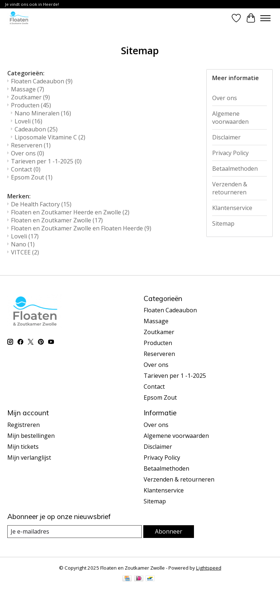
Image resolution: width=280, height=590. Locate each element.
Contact (25, 169)
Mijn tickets (23, 447)
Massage (27, 89)
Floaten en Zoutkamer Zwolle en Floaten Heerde (81, 228)
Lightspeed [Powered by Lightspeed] (208, 568)
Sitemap (223, 223)
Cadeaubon (36, 129)
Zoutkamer (30, 97)
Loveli (28, 121)
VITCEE (25, 252)
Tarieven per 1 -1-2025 (46, 161)
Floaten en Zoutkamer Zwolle (57, 220)
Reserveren (31, 145)
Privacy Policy (230, 153)
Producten (31, 105)
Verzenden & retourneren (229, 188)
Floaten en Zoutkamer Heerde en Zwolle (70, 212)
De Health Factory (41, 204)
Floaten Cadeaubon (42, 81)
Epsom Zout (31, 177)
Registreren (23, 425)
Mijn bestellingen (31, 436)
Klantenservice (232, 208)
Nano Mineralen (43, 113)
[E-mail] (74, 531)
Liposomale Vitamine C (50, 137)
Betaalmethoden (235, 169)
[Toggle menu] (265, 18)
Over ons (27, 153)
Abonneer (168, 531)
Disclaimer (226, 137)
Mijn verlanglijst (29, 458)
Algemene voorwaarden (230, 118)
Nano (23, 244)
